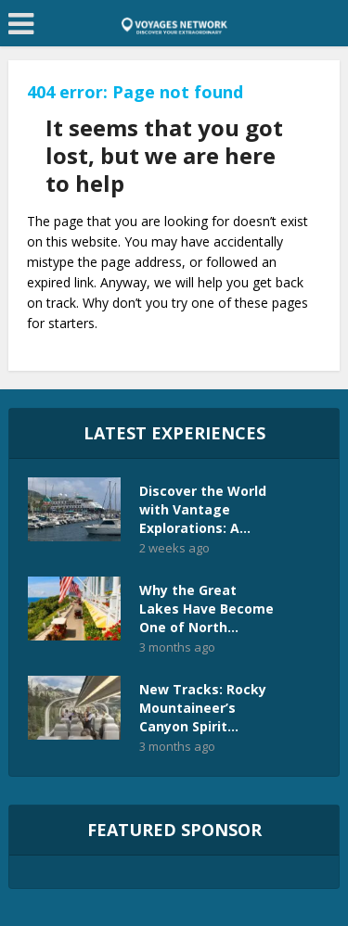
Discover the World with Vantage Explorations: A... (202, 509)
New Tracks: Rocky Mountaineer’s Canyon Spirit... (202, 707)
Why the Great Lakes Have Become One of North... (206, 608)
